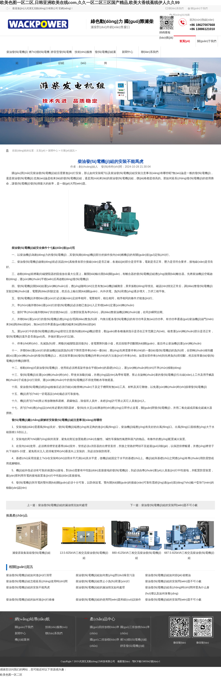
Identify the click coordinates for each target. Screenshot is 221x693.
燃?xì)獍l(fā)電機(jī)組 (39, 57)
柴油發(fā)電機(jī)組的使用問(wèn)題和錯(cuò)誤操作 (108, 599)
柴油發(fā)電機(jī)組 (17, 57)
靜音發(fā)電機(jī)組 (132, 645)
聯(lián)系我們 (176, 8)
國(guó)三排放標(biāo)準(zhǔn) (135, 630)
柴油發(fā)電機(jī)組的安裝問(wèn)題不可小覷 (169, 505)
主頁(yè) (40, 150)
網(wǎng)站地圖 (181, 14)
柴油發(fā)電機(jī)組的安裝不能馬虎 (28, 587)
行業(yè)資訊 (68, 150)
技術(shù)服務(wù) (83, 57)
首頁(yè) (184, 41)
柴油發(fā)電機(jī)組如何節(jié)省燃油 (168, 575)
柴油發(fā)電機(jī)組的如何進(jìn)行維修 (30, 599)
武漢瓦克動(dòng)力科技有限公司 (97, 661)
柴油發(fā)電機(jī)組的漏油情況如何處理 (62, 505)
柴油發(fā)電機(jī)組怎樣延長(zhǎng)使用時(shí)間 (37, 581)
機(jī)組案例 (22, 639)
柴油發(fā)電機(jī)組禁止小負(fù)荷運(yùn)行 (103, 581)
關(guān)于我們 (199, 8)
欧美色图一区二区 (11, 674)
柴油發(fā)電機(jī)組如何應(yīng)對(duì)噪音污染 (105, 575)
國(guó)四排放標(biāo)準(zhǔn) (104, 630)
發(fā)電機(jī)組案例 (105, 57)
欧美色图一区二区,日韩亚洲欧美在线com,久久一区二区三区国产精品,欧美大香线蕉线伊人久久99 (90, 2)
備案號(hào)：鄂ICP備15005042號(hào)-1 (138, 661)
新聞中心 (127, 51)
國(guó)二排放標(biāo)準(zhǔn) (104, 642)
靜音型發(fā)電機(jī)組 (61, 57)
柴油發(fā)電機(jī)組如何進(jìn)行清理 (29, 575)
